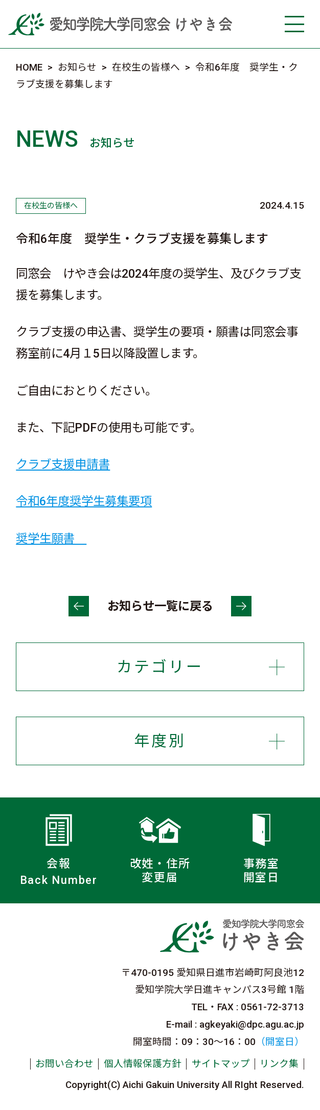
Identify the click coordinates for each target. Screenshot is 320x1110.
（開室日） (280, 1042)
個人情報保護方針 (142, 1064)
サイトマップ (221, 1064)
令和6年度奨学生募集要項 (84, 501)
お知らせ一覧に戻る (160, 606)
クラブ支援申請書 (63, 464)
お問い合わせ (64, 1064)
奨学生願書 (51, 538)
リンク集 (279, 1064)
